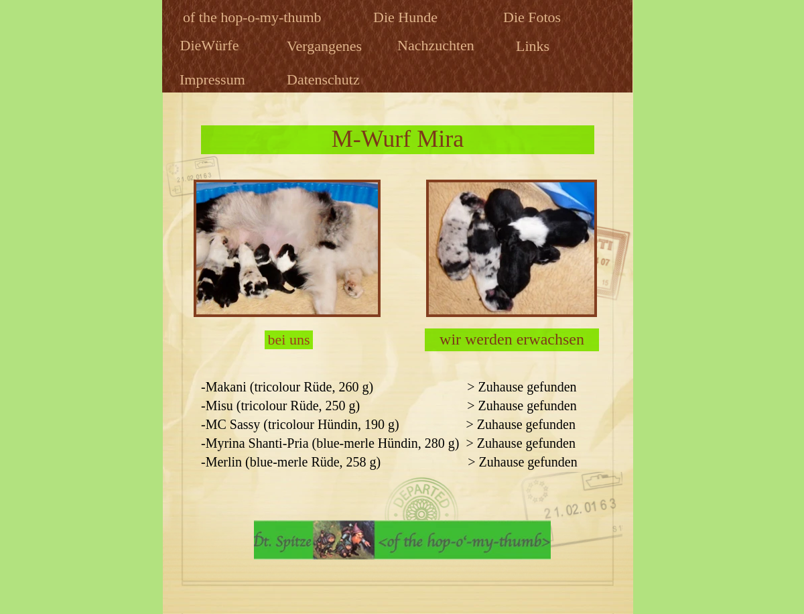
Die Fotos (534, 17)
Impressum (214, 79)
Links (534, 46)
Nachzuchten (437, 45)
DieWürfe (211, 45)
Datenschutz (325, 79)
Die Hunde (407, 17)
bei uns (289, 339)
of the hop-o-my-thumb (254, 17)
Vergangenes (326, 46)
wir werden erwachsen (512, 339)
